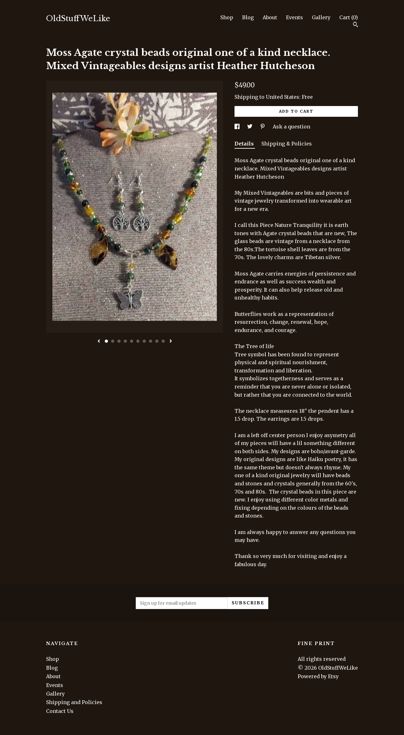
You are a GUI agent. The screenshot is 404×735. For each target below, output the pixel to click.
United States (282, 97)
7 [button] (144, 341)
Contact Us (60, 711)
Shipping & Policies (286, 143)
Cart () (348, 17)
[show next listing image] (170, 341)
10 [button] (163, 341)
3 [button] (119, 341)
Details (245, 143)
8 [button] (150, 341)
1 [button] (106, 341)
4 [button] (125, 341)
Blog (248, 17)
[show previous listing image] (98, 341)
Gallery (321, 17)
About (270, 17)
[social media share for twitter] (250, 126)
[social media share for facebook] (238, 126)
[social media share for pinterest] (263, 126)
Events (294, 17)
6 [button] (138, 341)
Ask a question (291, 126)
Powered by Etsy (318, 676)
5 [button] (131, 341)
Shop (226, 17)
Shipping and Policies (74, 702)
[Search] (355, 25)
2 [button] (112, 341)
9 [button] (156, 341)
